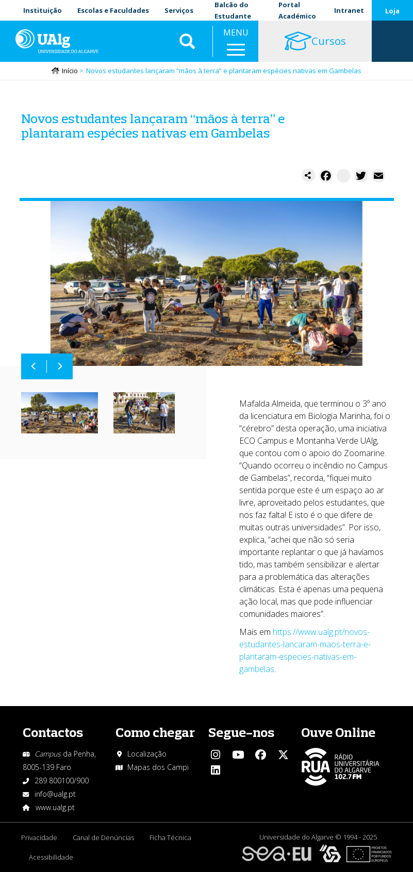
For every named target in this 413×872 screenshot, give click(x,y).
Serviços (178, 10)
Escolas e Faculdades (113, 10)
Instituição (42, 10)
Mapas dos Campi (158, 767)
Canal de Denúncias (103, 837)
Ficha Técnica (170, 837)
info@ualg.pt (55, 794)
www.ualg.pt (55, 807)
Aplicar (187, 41)
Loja (392, 10)
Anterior (34, 366)
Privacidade (39, 837)
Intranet (349, 10)
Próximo (60, 366)
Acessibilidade (51, 857)
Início (70, 70)
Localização (147, 754)
